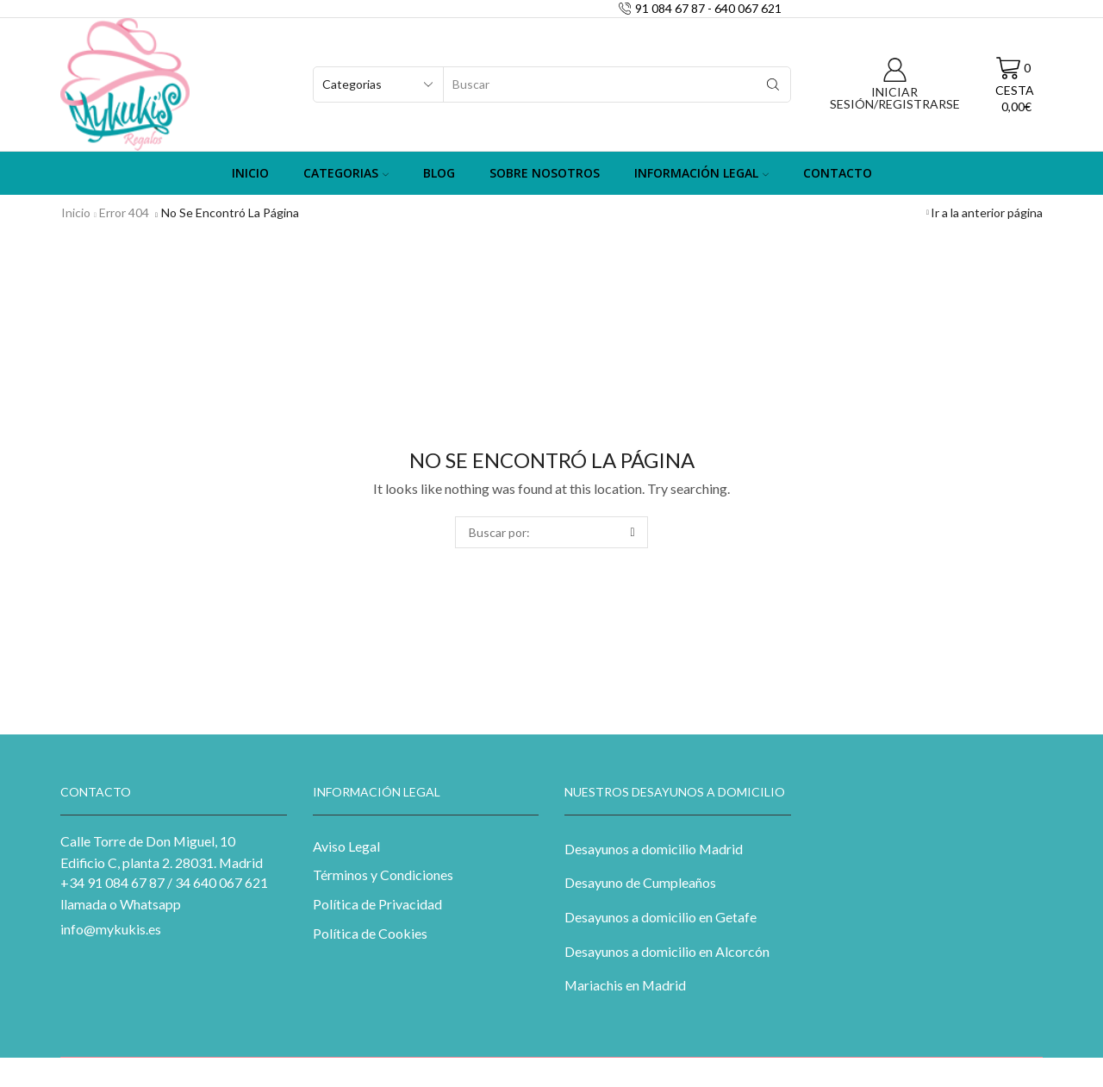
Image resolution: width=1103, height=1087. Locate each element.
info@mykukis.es (110, 929)
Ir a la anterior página (987, 212)
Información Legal (701, 173)
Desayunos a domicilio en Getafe (660, 917)
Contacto (837, 173)
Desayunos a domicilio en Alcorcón (667, 951)
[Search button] (773, 84)
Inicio (250, 173)
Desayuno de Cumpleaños (640, 882)
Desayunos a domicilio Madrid (653, 848)
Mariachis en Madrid (625, 985)
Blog (439, 173)
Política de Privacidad (377, 904)
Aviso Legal (346, 846)
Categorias (346, 173)
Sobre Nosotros (544, 173)
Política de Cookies (370, 933)
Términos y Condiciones (383, 874)
